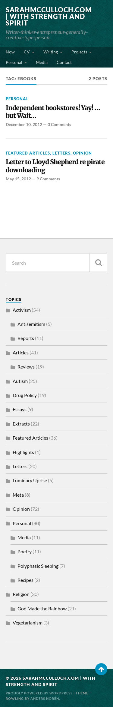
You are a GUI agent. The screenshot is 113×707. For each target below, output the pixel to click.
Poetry (24, 551)
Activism (22, 310)
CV (27, 51)
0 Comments (59, 124)
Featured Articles (28, 153)
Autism (20, 381)
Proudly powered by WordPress (39, 693)
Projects (79, 51)
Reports (25, 338)
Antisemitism (31, 324)
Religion (21, 594)
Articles (21, 352)
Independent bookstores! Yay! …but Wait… (53, 112)
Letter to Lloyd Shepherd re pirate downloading (55, 166)
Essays (20, 409)
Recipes (25, 580)
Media (42, 62)
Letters (61, 153)
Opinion (82, 153)
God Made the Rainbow (42, 608)
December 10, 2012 (24, 124)
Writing (50, 51)
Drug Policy (25, 395)
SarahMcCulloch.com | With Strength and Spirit (49, 16)
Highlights (23, 452)
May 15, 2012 (18, 178)
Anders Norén (44, 698)
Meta (18, 495)
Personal (14, 62)
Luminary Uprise (30, 480)
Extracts (21, 423)
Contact (64, 62)
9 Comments (48, 178)
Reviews (26, 366)
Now (10, 51)
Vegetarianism (27, 622)
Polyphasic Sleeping (37, 566)
